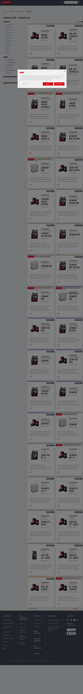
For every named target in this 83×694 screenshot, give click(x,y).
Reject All (48, 83)
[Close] (64, 71)
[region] (42, 78)
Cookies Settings (24, 83)
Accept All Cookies (59, 83)
